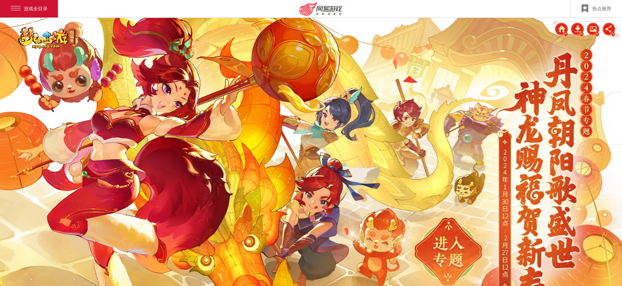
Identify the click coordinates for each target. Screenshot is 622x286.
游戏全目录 (29, 9)
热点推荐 (596, 8)
